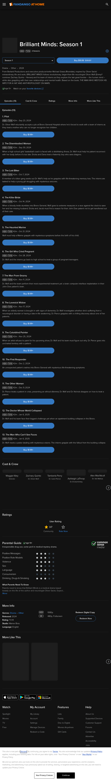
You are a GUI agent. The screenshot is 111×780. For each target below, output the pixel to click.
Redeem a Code (37, 729)
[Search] (107, 4)
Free (4, 724)
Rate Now (63, 528)
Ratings (52, 98)
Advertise (90, 733)
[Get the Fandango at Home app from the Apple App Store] (10, 694)
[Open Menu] (4, 4)
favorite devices (35, 85)
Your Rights (86, 754)
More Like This (93, 98)
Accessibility (91, 738)
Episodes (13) (10, 98)
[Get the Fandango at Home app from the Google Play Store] (28, 694)
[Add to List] (107, 48)
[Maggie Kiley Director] (12, 484)
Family (60, 715)
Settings (33, 720)
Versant (23, 751)
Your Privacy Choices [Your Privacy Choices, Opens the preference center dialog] (44, 775)
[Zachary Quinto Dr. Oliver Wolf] (33, 484)
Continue (66, 775)
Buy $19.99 (87, 57)
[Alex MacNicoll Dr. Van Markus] (97, 484)
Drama (13, 610)
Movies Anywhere (66, 724)
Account (34, 715)
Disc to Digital (64, 720)
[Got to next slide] (108, 484)
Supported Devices (94, 715)
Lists (60, 711)
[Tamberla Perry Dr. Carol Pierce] (54, 484)
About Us (90, 711)
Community (48, 528)
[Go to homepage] (27, 4)
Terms (55, 751)
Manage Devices (37, 724)
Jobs (88, 742)
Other (21, 610)
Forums (89, 724)
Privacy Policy (96, 751)
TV (3, 720)
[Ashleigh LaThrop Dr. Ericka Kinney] (76, 484)
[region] (55, 763)
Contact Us (90, 729)
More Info (73, 98)
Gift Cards (62, 729)
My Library (34, 711)
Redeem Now (86, 615)
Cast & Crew (31, 98)
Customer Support (93, 720)
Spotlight (6, 711)
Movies (5, 715)
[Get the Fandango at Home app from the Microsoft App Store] (44, 694)
